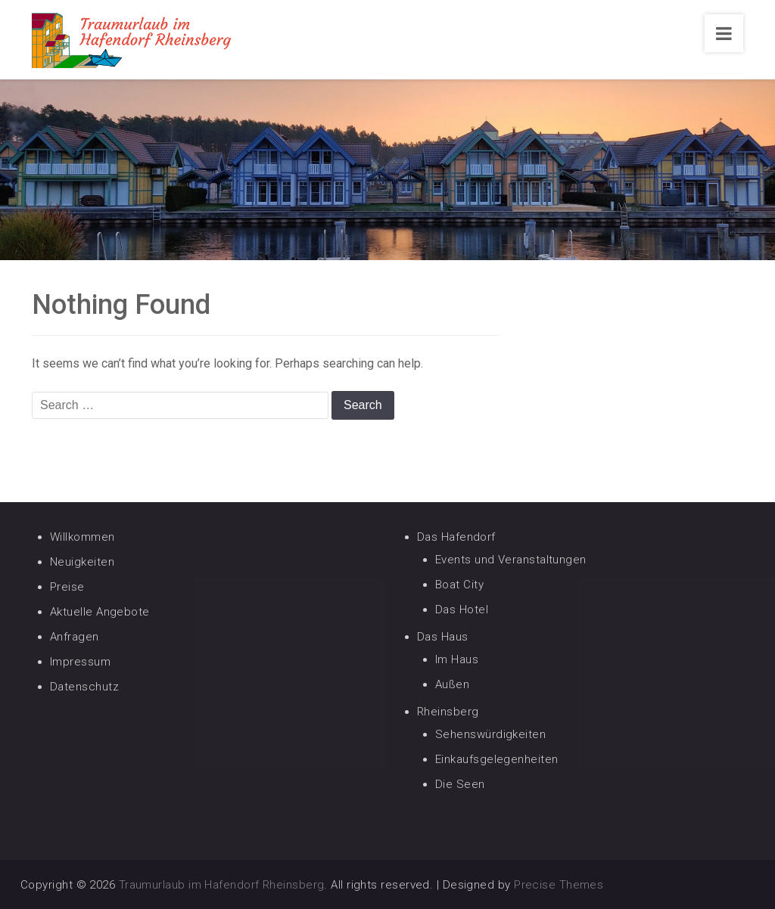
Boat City (459, 584)
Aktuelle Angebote (100, 612)
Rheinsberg (448, 711)
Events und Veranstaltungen (511, 559)
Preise (67, 587)
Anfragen (74, 637)
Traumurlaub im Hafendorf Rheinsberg (222, 885)
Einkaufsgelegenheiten (496, 759)
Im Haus (456, 659)
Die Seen (460, 784)
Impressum (80, 662)
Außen (452, 684)
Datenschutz (84, 686)
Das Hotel (461, 609)
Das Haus (442, 637)
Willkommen (82, 537)
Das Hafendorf (456, 537)
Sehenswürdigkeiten (490, 734)
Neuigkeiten (82, 562)
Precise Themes (558, 885)
